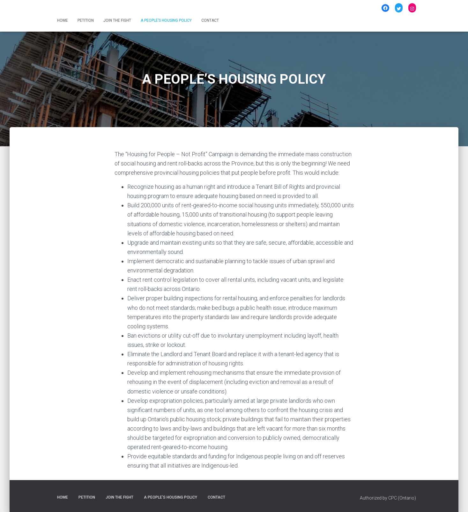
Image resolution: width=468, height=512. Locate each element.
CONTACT (210, 20)
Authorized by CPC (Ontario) (388, 498)
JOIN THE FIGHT (117, 20)
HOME (62, 20)
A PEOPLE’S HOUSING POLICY (166, 20)
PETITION (86, 20)
